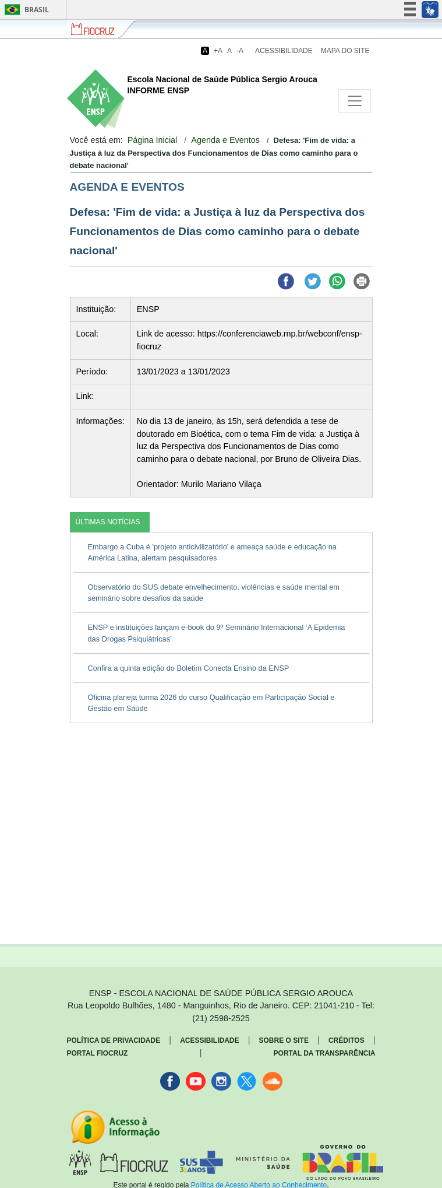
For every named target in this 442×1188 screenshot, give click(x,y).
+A (218, 51)
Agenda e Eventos (225, 140)
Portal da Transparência (325, 1053)
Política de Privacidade (114, 1040)
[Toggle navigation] (354, 101)
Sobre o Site (284, 1040)
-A (239, 51)
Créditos (346, 1040)
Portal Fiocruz (97, 1053)
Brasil (24, 10)
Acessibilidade (284, 51)
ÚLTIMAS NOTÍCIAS (108, 522)
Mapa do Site (345, 51)
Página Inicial (153, 140)
